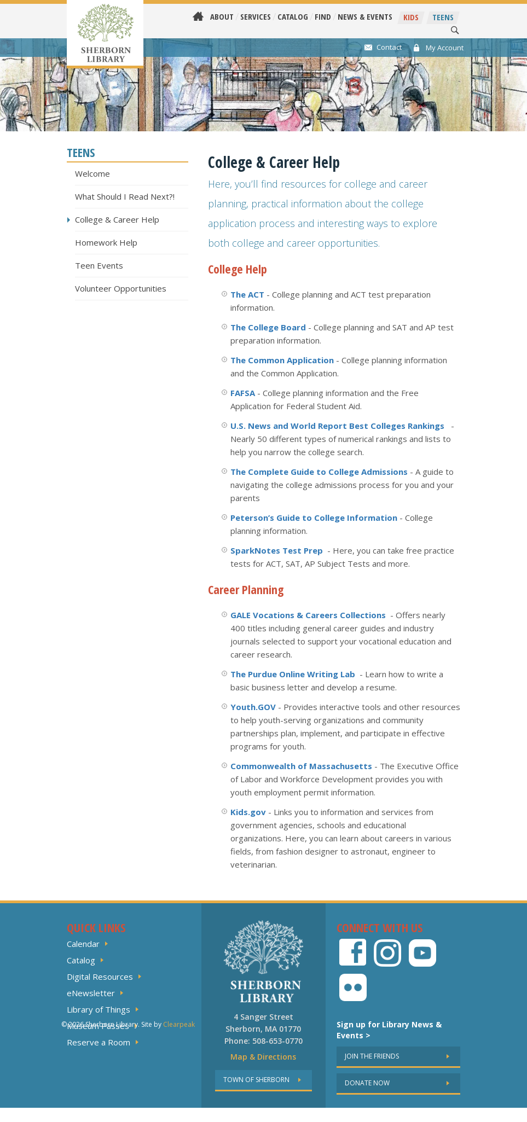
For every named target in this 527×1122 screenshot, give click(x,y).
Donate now (367, 1083)
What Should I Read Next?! (125, 196)
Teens (443, 16)
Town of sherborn (256, 1079)
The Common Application (282, 359)
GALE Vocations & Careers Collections (308, 614)
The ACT (247, 294)
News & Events (365, 16)
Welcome (92, 173)
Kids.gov (248, 811)
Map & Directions (263, 1056)
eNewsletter (91, 992)
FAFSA (242, 392)
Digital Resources (100, 976)
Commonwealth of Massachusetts (301, 765)
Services (255, 16)
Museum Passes (98, 1025)
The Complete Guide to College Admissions (319, 471)
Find (323, 16)
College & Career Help (117, 219)
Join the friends (372, 1056)
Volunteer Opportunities (120, 288)
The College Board (268, 327)
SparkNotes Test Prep (276, 550)
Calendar (83, 943)
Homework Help (106, 242)
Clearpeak (179, 1112)
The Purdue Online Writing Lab (292, 673)
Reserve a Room (98, 1042)
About (222, 16)
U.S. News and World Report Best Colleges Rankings (337, 425)
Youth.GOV (253, 706)
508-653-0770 (277, 1041)
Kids (411, 16)
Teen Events (99, 265)
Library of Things (98, 1009)
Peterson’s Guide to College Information (313, 517)
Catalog (292, 16)
